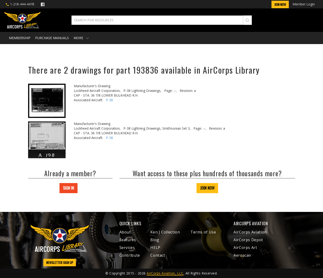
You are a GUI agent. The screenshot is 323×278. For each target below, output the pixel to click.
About (125, 232)
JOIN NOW (207, 188)
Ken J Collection (165, 232)
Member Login (304, 4)
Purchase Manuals (52, 38)
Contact (157, 255)
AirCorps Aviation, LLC (165, 273)
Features (127, 239)
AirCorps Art (245, 247)
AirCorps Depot (248, 239)
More (81, 38)
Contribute (129, 255)
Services (127, 247)
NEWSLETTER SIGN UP (59, 262)
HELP (155, 247)
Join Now (280, 4)
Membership (19, 38)
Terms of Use (203, 232)
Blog (154, 239)
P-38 (109, 100)
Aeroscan (242, 255)
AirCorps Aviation (250, 232)
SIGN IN (68, 188)
